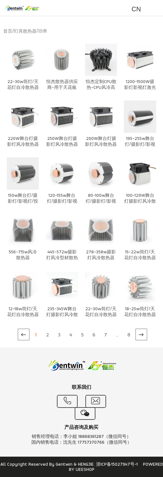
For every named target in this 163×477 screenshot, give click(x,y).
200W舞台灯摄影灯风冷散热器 (101, 141)
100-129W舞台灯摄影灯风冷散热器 (140, 201)
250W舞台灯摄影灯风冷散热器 (62, 141)
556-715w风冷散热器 (23, 255)
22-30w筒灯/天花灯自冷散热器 (23, 85)
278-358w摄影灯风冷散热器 (101, 255)
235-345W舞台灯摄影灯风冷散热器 (62, 315)
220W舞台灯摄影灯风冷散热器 (23, 141)
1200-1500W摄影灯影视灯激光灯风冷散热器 (140, 88)
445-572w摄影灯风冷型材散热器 (62, 258)
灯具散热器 (25, 31)
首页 (7, 31)
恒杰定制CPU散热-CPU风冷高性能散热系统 (101, 88)
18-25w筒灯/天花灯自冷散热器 (140, 312)
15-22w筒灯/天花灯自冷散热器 (140, 255)
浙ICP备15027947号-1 (117, 464)
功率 (42, 31)
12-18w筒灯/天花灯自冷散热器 (23, 312)
